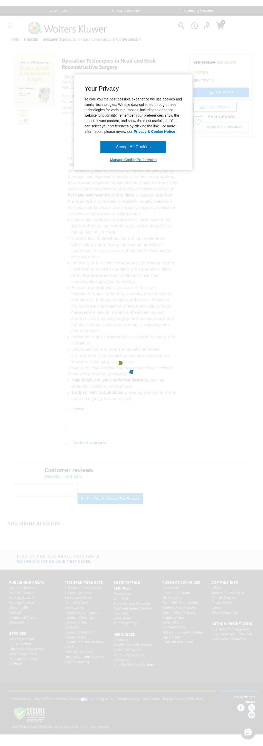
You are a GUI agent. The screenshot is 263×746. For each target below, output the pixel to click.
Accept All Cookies (133, 147)
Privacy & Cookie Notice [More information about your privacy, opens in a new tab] (154, 131)
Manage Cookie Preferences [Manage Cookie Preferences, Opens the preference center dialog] (133, 160)
